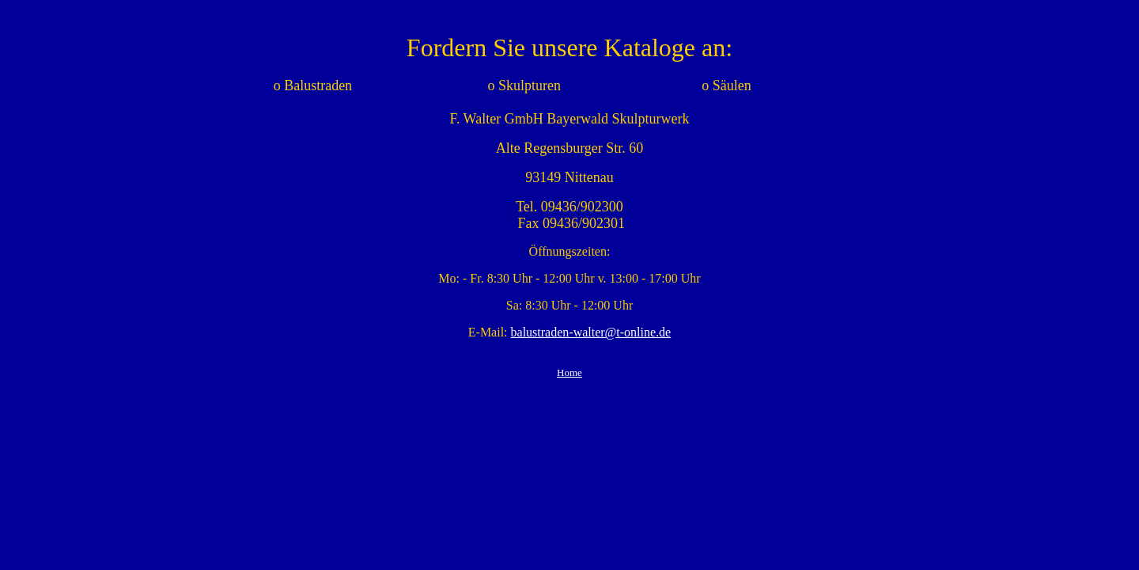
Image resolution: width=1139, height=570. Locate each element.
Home (569, 372)
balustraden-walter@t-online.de (591, 332)
